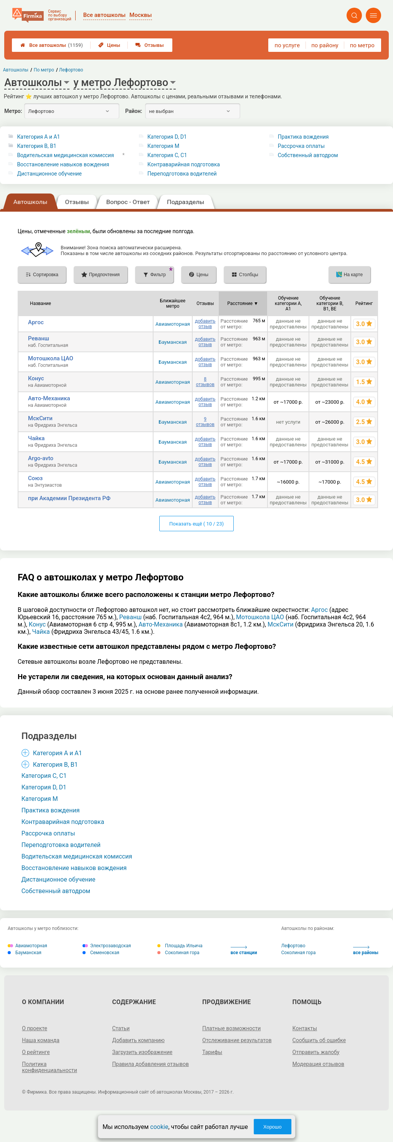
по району (324, 45)
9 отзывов (205, 421)
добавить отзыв (205, 323)
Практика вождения (303, 136)
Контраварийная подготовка (183, 164)
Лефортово (293, 945)
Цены (109, 45)
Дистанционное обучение (49, 173)
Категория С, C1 (167, 155)
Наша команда (40, 1040)
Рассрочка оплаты (301, 146)
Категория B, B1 (36, 146)
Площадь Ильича (180, 945)
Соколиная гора (178, 952)
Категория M (163, 146)
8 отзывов (205, 381)
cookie (159, 1126)
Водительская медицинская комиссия (65, 155)
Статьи (121, 1028)
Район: (133, 111)
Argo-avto (40, 458)
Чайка (36, 438)
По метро (44, 70)
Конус (36, 378)
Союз (35, 478)
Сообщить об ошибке (319, 1040)
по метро (362, 45)
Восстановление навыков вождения (63, 164)
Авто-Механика (49, 398)
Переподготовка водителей (182, 173)
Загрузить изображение (142, 1052)
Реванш (38, 338)
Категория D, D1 (167, 136)
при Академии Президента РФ (69, 498)
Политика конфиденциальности (49, 1067)
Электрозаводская (107, 945)
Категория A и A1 (38, 136)
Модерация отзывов (318, 1064)
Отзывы (149, 45)
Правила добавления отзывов (150, 1064)
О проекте (34, 1028)
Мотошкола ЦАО (50, 358)
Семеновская (101, 952)
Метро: (13, 111)
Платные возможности (231, 1028)
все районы (365, 950)
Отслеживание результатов (237, 1040)
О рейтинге (36, 1052)
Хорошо (272, 1127)
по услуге (287, 45)
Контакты (304, 1028)
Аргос (36, 322)
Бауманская (173, 342)
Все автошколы (51, 45)
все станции (244, 950)
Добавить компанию (138, 1040)
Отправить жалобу (316, 1052)
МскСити (40, 418)
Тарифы (212, 1052)
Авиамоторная (172, 324)
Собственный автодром (308, 155)
